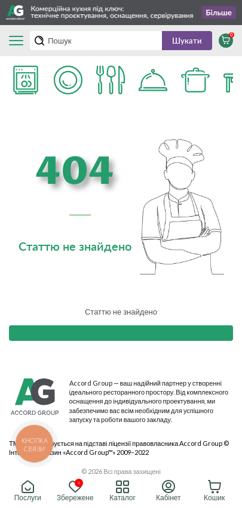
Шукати (187, 40)
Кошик (214, 491)
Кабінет (168, 491)
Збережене (75, 491)
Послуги (27, 491)
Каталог (122, 491)
